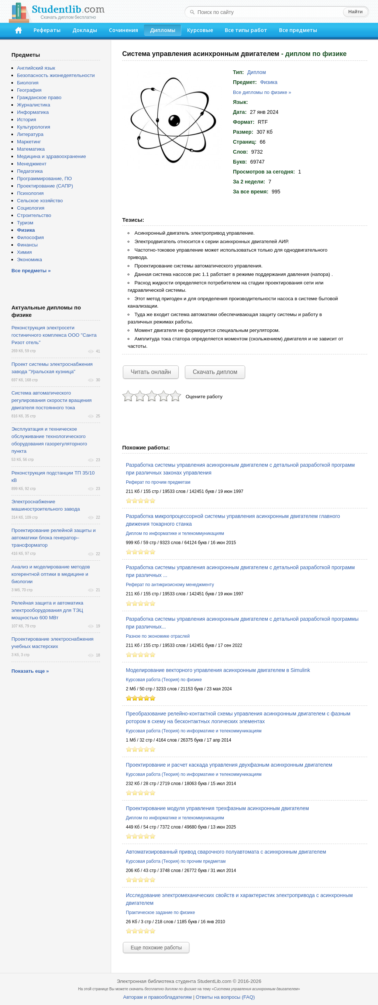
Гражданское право (39, 97)
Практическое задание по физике (160, 912)
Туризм (25, 222)
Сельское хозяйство (40, 200)
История (26, 119)
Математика (31, 149)
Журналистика (33, 105)
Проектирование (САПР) (45, 186)
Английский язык (36, 68)
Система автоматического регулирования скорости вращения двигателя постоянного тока (51, 400)
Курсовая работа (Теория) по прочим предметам (176, 861)
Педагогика (30, 171)
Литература (30, 134)
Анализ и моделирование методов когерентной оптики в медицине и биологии (50, 574)
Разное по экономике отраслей (158, 636)
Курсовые (200, 30)
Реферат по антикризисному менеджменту (170, 584)
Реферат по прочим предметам (158, 482)
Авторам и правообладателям (157, 997)
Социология (30, 208)
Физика (269, 82)
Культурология (33, 127)
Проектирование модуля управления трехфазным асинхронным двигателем (217, 808)
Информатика (33, 112)
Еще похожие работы (156, 947)
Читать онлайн (151, 372)
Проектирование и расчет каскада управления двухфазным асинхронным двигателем (229, 765)
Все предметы (298, 30)
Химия (24, 252)
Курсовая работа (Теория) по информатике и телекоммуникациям (193, 730)
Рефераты (47, 30)
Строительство (34, 215)
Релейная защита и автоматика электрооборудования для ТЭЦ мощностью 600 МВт (47, 610)
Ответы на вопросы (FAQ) (225, 997)
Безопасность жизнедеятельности (56, 75)
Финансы (27, 245)
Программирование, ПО (44, 178)
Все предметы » (31, 270)
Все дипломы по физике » (262, 92)
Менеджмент (32, 164)
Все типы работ (246, 30)
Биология (27, 82)
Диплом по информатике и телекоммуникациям (175, 533)
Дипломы (162, 30)
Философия (30, 237)
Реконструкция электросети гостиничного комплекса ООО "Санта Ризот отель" (54, 335)
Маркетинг (29, 141)
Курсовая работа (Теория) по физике (164, 679)
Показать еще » (30, 671)
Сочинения (123, 30)
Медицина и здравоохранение (51, 156)
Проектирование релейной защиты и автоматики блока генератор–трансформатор (53, 538)
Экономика (29, 259)
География (29, 90)
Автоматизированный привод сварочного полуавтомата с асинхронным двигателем (226, 852)
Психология (30, 193)
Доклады (84, 30)
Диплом (256, 72)
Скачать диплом (215, 372)
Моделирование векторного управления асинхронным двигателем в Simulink (218, 670)
